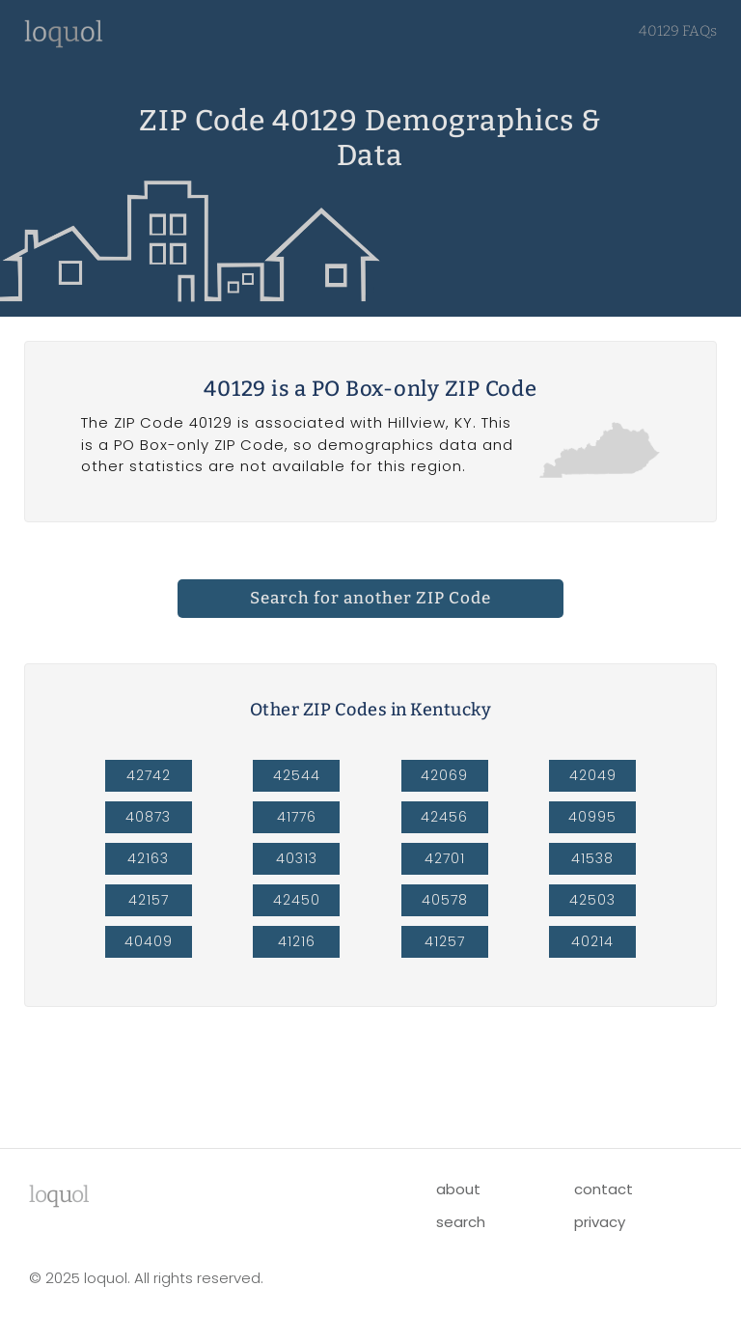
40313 (296, 858)
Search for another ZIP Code (370, 598)
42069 (444, 775)
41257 (445, 941)
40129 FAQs (678, 31)
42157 (148, 899)
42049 (593, 775)
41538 (592, 858)
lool (59, 1194)
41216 (297, 941)
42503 (592, 899)
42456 (444, 816)
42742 (148, 775)
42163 (148, 858)
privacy (599, 1222)
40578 (445, 899)
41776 (296, 816)
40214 (592, 941)
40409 (148, 941)
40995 (592, 816)
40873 (148, 816)
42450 (296, 899)
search (460, 1222)
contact (603, 1189)
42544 (296, 775)
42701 (445, 858)
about (458, 1189)
